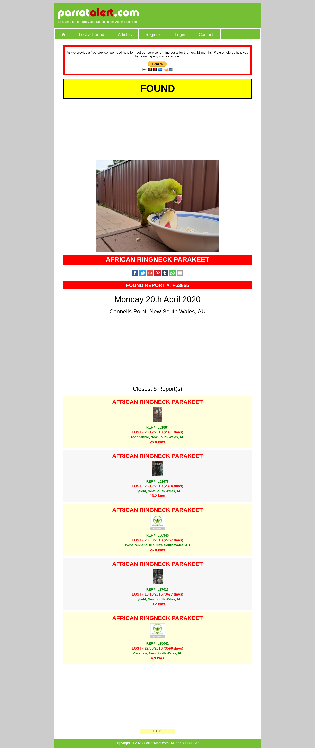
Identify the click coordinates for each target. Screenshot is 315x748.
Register (153, 34)
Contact (206, 34)
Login (180, 34)
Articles (125, 34)
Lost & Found (91, 34)
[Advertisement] (209, 13)
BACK (157, 731)
